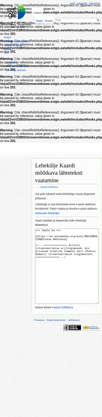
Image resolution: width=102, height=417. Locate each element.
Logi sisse (94, 3)
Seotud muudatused (16, 66)
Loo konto (82, 3)
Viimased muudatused (15, 41)
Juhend (8, 49)
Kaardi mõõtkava (49, 187)
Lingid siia (11, 62)
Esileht (7, 37)
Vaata (39, 20)
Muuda (49, 20)
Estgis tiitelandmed (56, 335)
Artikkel (37, 12)
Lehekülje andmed (16, 70)
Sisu (6, 53)
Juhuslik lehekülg (13, 45)
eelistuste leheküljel (47, 213)
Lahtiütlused (74, 335)
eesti (72, 3)
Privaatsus (39, 335)
